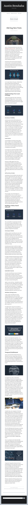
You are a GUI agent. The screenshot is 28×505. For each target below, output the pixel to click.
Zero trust (22, 488)
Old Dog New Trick (14, 28)
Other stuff (19, 13)
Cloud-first (7, 488)
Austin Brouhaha (14, 5)
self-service (19, 488)
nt (14, 48)
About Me (8, 13)
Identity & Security (14, 13)
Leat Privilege (16, 488)
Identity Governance (11, 488)
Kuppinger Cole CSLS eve (9, 48)
